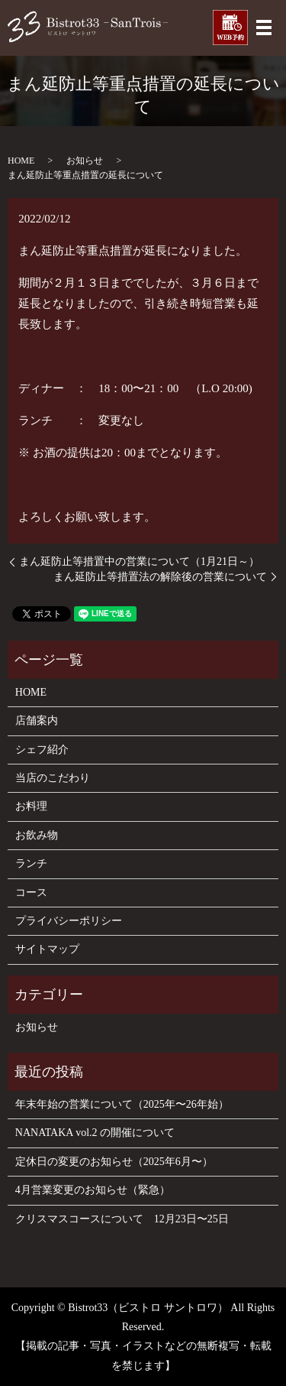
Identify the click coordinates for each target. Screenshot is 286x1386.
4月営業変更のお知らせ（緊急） (92, 1190)
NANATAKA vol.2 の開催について (95, 1132)
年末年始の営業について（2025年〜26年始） (122, 1104)
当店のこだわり (52, 778)
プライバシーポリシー (68, 921)
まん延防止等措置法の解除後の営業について (160, 577)
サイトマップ (47, 949)
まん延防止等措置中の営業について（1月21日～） (139, 561)
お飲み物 (36, 835)
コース (31, 892)
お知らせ (84, 160)
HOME (21, 160)
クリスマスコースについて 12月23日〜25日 (122, 1219)
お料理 (31, 806)
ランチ (31, 863)
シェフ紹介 (42, 749)
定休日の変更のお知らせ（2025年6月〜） (114, 1161)
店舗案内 (36, 720)
